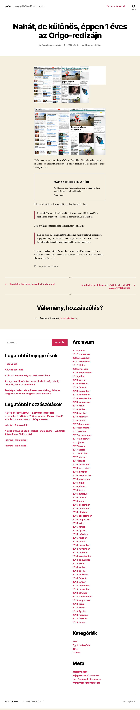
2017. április (78, 450)
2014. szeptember (82, 556)
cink (39, 266)
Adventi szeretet (14, 370)
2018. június (78, 409)
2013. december (81, 586)
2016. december (81, 464)
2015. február (79, 538)
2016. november (81, 468)
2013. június (78, 608)
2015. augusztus (81, 519)
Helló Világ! (11, 364)
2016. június (78, 486)
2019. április (78, 380)
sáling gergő (54, 266)
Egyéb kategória (81, 645)
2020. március (80, 369)
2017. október (79, 431)
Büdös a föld (21, 425)
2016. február (79, 497)
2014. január (79, 582)
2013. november (81, 589)
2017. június (78, 446)
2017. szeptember (81, 435)
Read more (60, 195)
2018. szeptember (82, 398)
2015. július (78, 523)
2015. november (81, 508)
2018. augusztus (81, 402)
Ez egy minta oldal (116, 6)
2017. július (78, 442)
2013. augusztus (81, 600)
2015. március (80, 534)
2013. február (79, 619)
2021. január (78, 351)
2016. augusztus (81, 479)
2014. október (79, 553)
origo (44, 266)
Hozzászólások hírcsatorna (86, 679)
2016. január (79, 501)
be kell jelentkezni (68, 318)
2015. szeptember (82, 516)
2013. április (79, 611)
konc (8, 6)
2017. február (79, 457)
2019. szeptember (82, 373)
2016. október (79, 472)
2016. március (79, 494)
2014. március (80, 575)
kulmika (9, 425)
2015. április (79, 530)
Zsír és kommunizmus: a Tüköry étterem (26, 419)
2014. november (81, 549)
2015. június (78, 527)
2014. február (79, 578)
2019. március (79, 384)
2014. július (78, 564)
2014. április (79, 571)
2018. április (79, 413)
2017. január (78, 461)
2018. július (78, 406)
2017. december (80, 424)
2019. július (78, 376)
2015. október (79, 512)
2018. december (81, 391)
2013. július (78, 604)
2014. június (78, 567)
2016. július (78, 483)
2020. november (81, 358)
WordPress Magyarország (86, 683)
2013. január (79, 622)
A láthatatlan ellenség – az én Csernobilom (27, 375)
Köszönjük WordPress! (33, 702)
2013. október (79, 593)
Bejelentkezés (79, 672)
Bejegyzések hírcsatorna (85, 675)
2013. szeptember (82, 597)
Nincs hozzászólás (94, 45)
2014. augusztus (81, 560)
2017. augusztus (81, 439)
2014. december (81, 545)
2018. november (81, 395)
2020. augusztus (81, 362)
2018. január (79, 420)
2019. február (79, 387)
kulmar (76, 652)
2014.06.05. (73, 45)
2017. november (80, 428)
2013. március (80, 615)
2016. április (78, 490)
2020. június (78, 365)
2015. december (81, 505)
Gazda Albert (54, 45)
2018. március (80, 417)
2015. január (79, 541)
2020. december (81, 354)
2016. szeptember (82, 475)
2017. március (79, 453)
